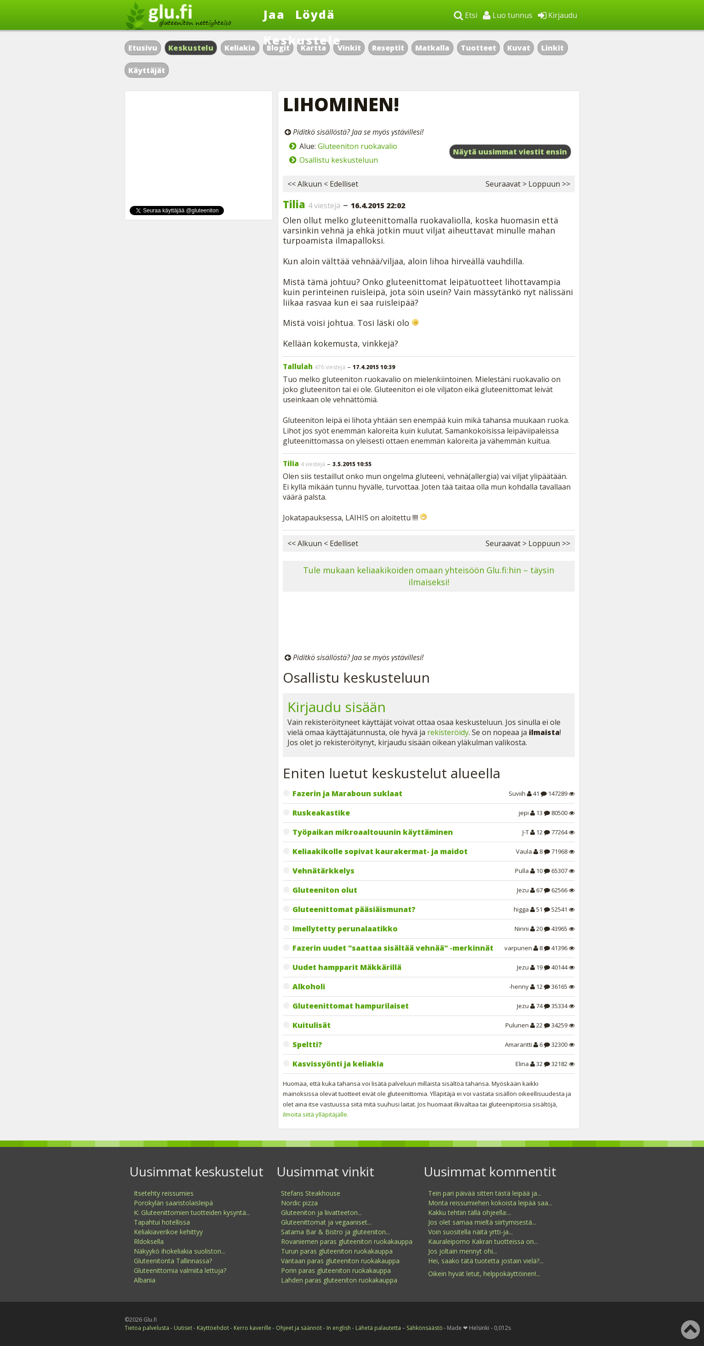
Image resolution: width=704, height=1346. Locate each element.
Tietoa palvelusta (147, 1328)
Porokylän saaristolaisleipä (173, 1202)
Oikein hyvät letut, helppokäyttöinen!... (484, 1273)
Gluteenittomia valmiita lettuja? (180, 1270)
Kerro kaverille (252, 1328)
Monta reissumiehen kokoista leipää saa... (490, 1202)
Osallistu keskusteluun (338, 160)
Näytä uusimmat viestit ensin (510, 152)
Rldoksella (149, 1241)
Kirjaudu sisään (336, 706)
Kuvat (518, 48)
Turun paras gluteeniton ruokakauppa (337, 1251)
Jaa (274, 14)
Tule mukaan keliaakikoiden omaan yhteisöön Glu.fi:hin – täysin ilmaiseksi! (428, 576)
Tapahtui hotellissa (162, 1222)
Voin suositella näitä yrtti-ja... (470, 1231)
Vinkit (349, 48)
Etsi (465, 15)
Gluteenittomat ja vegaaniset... (326, 1222)
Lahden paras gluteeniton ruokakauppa (339, 1280)
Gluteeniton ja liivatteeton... (321, 1212)
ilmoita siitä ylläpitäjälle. (316, 1114)
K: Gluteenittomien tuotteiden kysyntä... (192, 1212)
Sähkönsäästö (424, 1328)
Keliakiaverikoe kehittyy (168, 1231)
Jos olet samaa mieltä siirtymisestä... (482, 1222)
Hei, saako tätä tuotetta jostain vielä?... (486, 1260)
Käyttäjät (146, 70)
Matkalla (432, 48)
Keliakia (239, 48)
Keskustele (302, 40)
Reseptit (388, 48)
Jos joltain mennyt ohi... (462, 1251)
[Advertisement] (429, 624)
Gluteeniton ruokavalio (357, 146)
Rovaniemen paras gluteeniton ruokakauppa (346, 1241)
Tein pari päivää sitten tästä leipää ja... (484, 1193)
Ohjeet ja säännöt (299, 1328)
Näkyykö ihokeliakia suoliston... (179, 1251)
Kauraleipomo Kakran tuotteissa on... (483, 1241)
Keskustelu (190, 48)
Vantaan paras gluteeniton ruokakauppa (340, 1260)
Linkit (552, 48)
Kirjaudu (557, 15)
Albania (144, 1280)
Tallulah (298, 366)
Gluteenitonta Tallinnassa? (173, 1260)
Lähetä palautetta (378, 1328)
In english (338, 1328)
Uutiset (183, 1328)
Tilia (294, 204)
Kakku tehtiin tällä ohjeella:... (469, 1212)
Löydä (315, 14)
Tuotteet (478, 48)
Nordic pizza (299, 1202)
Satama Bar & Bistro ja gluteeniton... (335, 1231)
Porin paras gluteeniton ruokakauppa (336, 1270)
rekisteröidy (448, 732)
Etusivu (142, 48)
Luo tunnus (507, 15)
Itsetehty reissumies (164, 1193)
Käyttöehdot (213, 1328)
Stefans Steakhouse (310, 1193)
